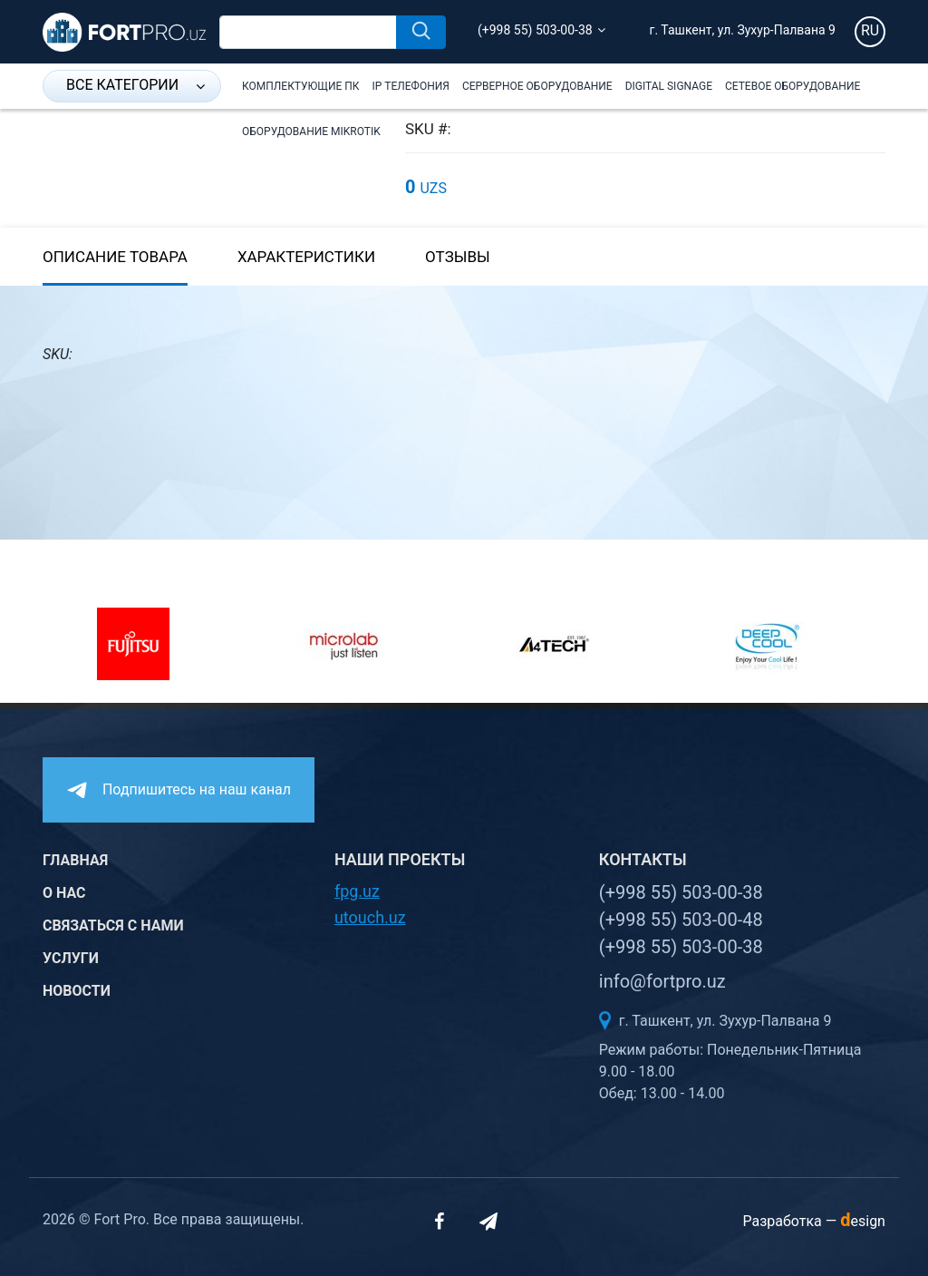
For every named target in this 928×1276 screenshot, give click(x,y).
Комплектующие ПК (301, 86)
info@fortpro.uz (662, 981)
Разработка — (813, 1221)
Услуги (71, 958)
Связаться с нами (113, 925)
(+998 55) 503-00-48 (681, 919)
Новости (77, 990)
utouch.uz (370, 917)
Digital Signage (668, 86)
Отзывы (457, 257)
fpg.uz (357, 891)
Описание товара (115, 257)
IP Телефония (411, 86)
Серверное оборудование (537, 86)
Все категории (135, 84)
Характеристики (306, 257)
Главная (75, 860)
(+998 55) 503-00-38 (535, 30)
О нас (64, 892)
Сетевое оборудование (792, 86)
